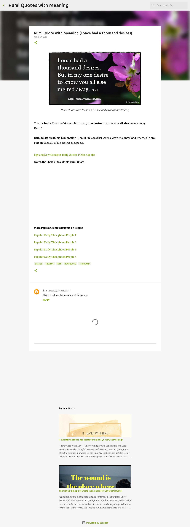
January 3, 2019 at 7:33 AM (59, 291)
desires (38, 264)
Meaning (50, 264)
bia (45, 290)
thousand (85, 264)
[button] (36, 43)
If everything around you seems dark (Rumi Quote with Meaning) (91, 440)
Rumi (59, 264)
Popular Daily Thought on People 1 (55, 235)
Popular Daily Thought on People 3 (55, 249)
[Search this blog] (172, 5)
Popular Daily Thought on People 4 (55, 256)
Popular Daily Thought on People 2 (55, 242)
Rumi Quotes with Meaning (38, 5)
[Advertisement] (95, 377)
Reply (46, 300)
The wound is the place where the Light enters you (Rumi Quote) (90, 491)
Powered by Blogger (95, 522)
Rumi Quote (70, 264)
